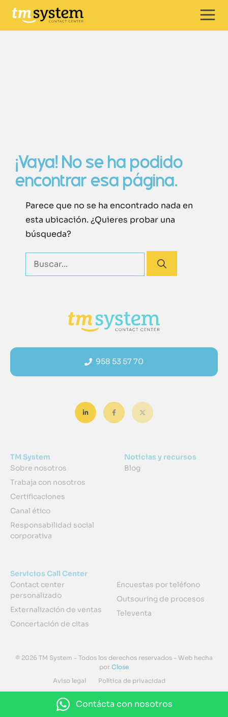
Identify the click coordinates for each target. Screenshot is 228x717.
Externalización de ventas (56, 609)
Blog (132, 468)
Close (119, 667)
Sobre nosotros (38, 468)
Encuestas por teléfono (158, 584)
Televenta (134, 613)
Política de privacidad (131, 680)
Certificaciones (37, 496)
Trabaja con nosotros (48, 482)
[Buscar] (162, 263)
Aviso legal (69, 680)
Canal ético (30, 510)
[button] (114, 704)
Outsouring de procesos (161, 598)
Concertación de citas (49, 623)
